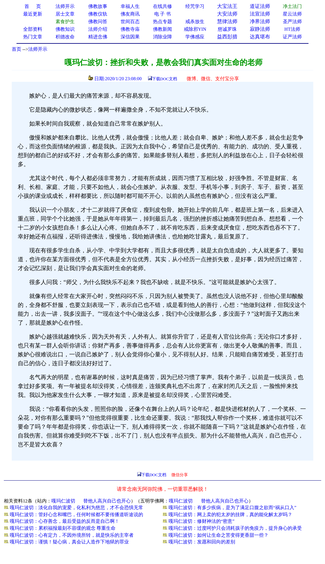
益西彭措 (227, 36)
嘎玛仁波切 (63, 500)
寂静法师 (260, 29)
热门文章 (32, 36)
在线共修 (162, 6)
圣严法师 (292, 21)
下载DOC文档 (164, 78)
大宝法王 (227, 6)
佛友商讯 (130, 13)
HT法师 (292, 29)
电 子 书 (162, 13)
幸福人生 (130, 6)
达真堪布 (260, 36)
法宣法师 (260, 13)
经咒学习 (194, 6)
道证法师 (260, 6)
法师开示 (37, 49)
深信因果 (130, 36)
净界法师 (260, 21)
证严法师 (292, 36)
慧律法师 (227, 21)
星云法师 (292, 13)
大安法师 (227, 13)
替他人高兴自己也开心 (107, 500)
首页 (16, 49)
